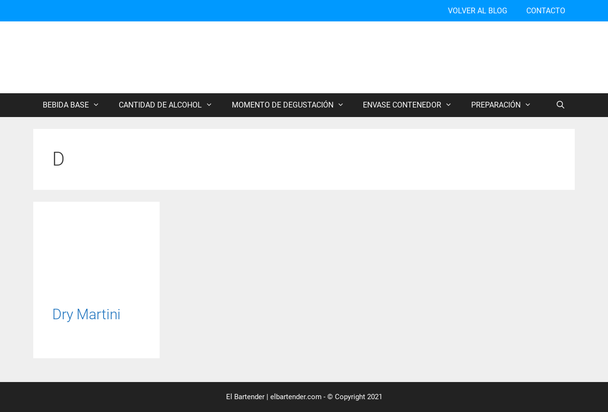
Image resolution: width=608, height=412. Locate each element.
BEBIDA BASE (76, 105)
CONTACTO (545, 10)
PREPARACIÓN (506, 105)
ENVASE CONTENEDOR (412, 105)
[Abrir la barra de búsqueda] (560, 105)
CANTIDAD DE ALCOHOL (170, 105)
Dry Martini (86, 314)
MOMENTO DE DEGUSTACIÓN (293, 105)
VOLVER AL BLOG (477, 10)
